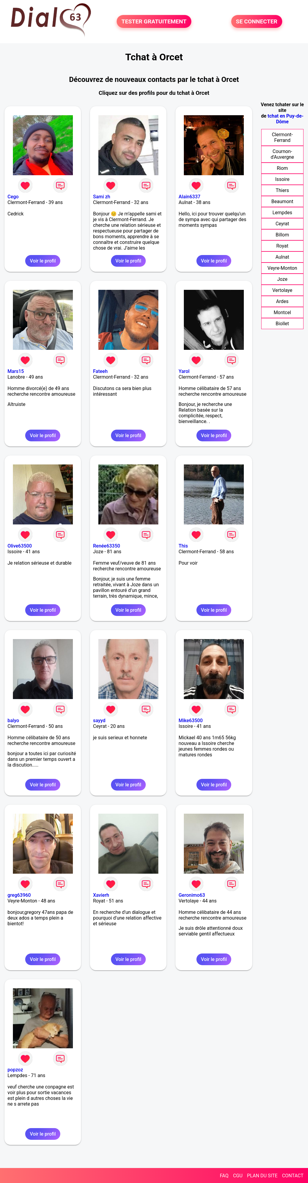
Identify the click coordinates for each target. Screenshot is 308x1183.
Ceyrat (282, 224)
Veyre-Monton (282, 268)
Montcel (282, 312)
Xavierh (101, 895)
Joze (282, 279)
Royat (282, 246)
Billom (282, 235)
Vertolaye (282, 290)
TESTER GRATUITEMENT (154, 21)
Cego (13, 197)
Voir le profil (42, 261)
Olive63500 (19, 546)
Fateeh (100, 371)
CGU (238, 1175)
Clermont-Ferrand (282, 137)
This (183, 546)
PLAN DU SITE (262, 1175)
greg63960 (19, 895)
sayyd (99, 720)
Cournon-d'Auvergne (282, 154)
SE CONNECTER (256, 21)
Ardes (282, 301)
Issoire (282, 179)
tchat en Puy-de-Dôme (286, 119)
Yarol (183, 371)
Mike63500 (190, 720)
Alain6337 (189, 197)
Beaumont (282, 201)
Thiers (282, 190)
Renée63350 (106, 546)
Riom (282, 168)
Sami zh (101, 197)
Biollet (282, 323)
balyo (13, 720)
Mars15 (15, 371)
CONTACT (293, 1175)
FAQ (224, 1175)
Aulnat (282, 257)
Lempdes (282, 212)
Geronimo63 (191, 895)
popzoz (15, 1070)
